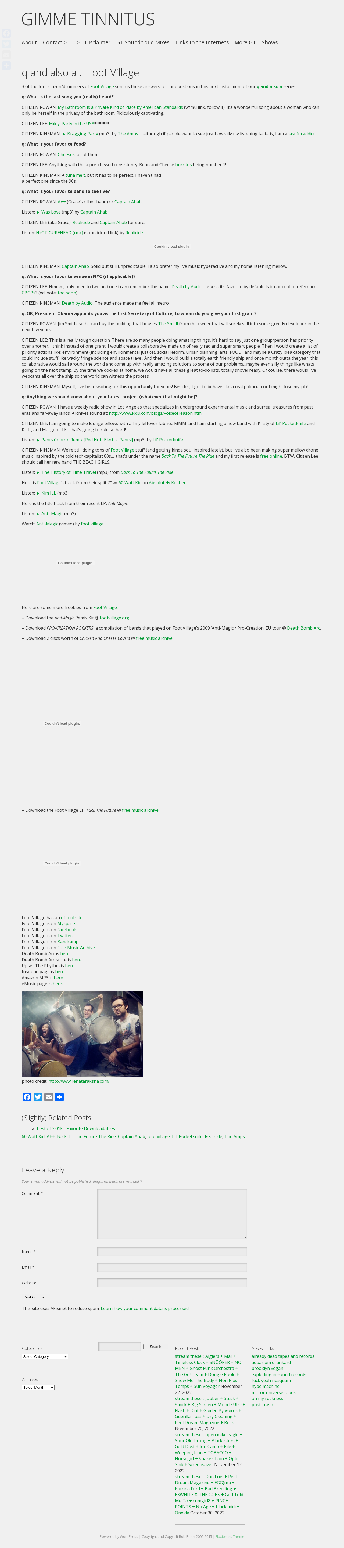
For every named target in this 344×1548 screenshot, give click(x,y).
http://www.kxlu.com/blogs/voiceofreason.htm (155, 413)
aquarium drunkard (271, 1362)
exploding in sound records (279, 1374)
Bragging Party (82, 134)
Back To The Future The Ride (86, 1136)
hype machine (266, 1386)
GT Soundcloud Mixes (142, 42)
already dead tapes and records (283, 1356)
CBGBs (28, 293)
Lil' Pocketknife (187, 1136)
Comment (32, 1193)
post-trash (262, 1405)
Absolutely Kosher (167, 483)
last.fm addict (301, 134)
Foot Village (102, 86)
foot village (92, 524)
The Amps (128, 134)
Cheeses (66, 154)
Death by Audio (186, 287)
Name (29, 1251)
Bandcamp (67, 942)
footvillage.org (114, 618)
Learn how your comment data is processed (145, 1308)
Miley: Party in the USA (71, 124)
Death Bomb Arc (303, 628)
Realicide (81, 222)
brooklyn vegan (267, 1368)
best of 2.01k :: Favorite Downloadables (76, 1128)
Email (28, 1267)
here (65, 954)
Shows (270, 42)
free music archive (154, 638)
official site (72, 918)
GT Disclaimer (93, 42)
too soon (67, 293)
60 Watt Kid (130, 483)
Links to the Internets (202, 42)
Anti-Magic (52, 514)
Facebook (67, 930)
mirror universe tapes (274, 1392)
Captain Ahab (128, 202)
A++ (62, 202)
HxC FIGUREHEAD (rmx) (59, 233)
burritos (183, 165)
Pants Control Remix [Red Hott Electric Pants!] (87, 440)
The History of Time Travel (68, 472)
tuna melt (75, 175)
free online (271, 456)
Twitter (64, 936)
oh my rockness (267, 1398)
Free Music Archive (76, 948)
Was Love (51, 212)
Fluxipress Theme (230, 1536)
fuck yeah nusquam (271, 1380)
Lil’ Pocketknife (291, 423)
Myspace (66, 923)
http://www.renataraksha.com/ (79, 1081)
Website (29, 1282)
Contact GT (57, 42)
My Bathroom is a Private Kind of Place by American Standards (120, 107)
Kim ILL (48, 493)
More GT (245, 42)
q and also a (269, 86)
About (29, 42)
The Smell (168, 324)
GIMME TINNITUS (88, 18)
